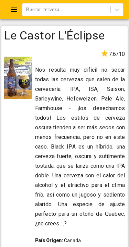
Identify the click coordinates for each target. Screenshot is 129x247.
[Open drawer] (14, 9)
